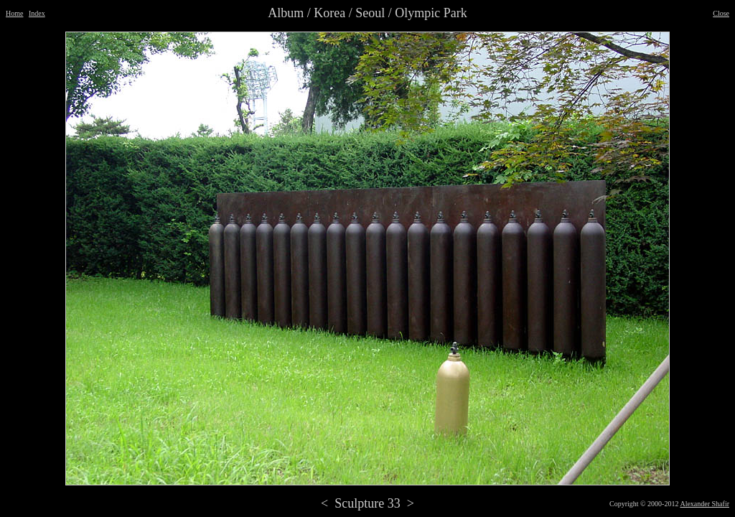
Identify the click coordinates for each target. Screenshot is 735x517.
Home (14, 13)
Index (37, 13)
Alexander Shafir (704, 504)
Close (721, 13)
